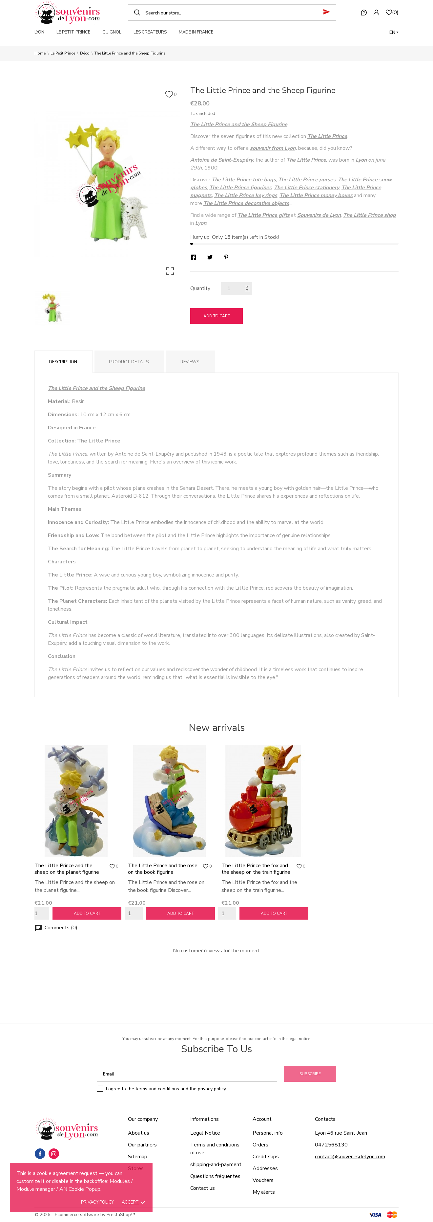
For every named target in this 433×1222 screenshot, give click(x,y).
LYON (39, 32)
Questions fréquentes (215, 1176)
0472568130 (331, 1144)
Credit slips (266, 1156)
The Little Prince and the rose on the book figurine (162, 869)
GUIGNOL (111, 32)
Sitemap (137, 1156)
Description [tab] (63, 362)
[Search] (232, 12)
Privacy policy (97, 1202)
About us (138, 1133)
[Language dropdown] (394, 32)
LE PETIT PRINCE (73, 32)
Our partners (142, 1144)
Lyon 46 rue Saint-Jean (341, 1133)
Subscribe (310, 1073)
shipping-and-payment (215, 1164)
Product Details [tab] (129, 362)
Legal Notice (205, 1133)
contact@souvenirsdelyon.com (350, 1156)
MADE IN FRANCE (196, 32)
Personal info (268, 1133)
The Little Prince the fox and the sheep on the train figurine (255, 869)
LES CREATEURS (150, 32)
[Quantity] (236, 288)
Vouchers (263, 1180)
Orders (260, 1144)
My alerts (264, 1192)
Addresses (265, 1168)
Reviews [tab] (189, 362)
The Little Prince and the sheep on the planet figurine (66, 869)
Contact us (202, 1188)
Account (262, 1119)
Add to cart (216, 316)
